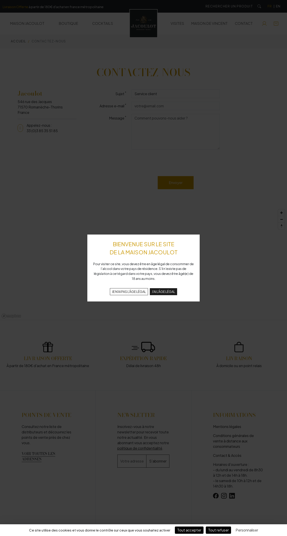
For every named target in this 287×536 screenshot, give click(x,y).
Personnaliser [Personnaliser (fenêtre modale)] (247, 530)
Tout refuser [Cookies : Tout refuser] (218, 530)
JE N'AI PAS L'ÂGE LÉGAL (129, 292)
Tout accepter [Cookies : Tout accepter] (189, 530)
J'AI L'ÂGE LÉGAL (163, 292)
